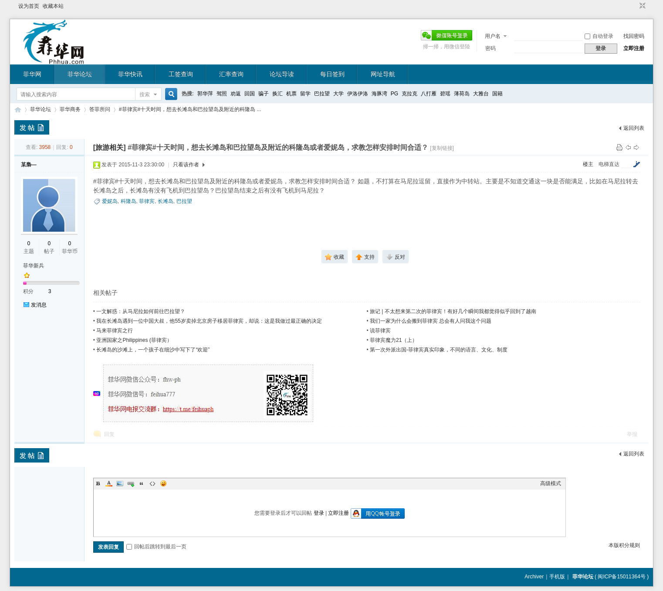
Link (130, 483)
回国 (249, 94)
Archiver (534, 577)
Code (152, 483)
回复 (109, 434)
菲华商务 (70, 109)
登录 (319, 513)
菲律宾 (147, 201)
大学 (338, 94)
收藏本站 (53, 6)
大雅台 (481, 94)
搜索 (144, 94)
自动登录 (599, 36)
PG (394, 94)
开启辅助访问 (634, 6)
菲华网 (32, 74)
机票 (291, 94)
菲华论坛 (80, 74)
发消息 (39, 305)
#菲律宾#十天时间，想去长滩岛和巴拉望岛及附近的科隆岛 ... (190, 109)
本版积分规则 (624, 545)
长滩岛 (165, 201)
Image (119, 483)
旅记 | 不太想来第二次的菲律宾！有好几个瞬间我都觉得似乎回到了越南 (453, 311)
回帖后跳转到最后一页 (156, 547)
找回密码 (633, 36)
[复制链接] (442, 148)
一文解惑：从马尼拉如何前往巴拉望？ (140, 311)
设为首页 (28, 6)
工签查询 (181, 74)
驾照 (221, 94)
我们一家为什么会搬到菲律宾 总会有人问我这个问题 (430, 321)
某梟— (29, 165)
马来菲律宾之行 (114, 331)
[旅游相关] (109, 147)
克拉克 (409, 94)
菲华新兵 (33, 266)
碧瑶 (445, 94)
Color (109, 483)
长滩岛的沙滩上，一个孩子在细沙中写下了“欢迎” (153, 350)
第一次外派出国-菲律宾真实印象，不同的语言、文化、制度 (438, 350)
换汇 (277, 94)
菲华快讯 (130, 74)
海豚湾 (379, 94)
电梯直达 (609, 164)
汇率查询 (231, 74)
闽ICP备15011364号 (621, 577)
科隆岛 (128, 201)
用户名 (493, 36)
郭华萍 (205, 94)
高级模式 (550, 483)
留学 (305, 94)
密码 (490, 48)
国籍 (497, 94)
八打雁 (428, 94)
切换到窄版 (641, 6)
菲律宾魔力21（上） (393, 340)
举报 (632, 434)
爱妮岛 (110, 201)
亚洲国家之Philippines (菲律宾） (134, 340)
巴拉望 (322, 94)
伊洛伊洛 (357, 94)
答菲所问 (99, 109)
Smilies (163, 483)
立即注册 (633, 48)
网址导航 (383, 74)
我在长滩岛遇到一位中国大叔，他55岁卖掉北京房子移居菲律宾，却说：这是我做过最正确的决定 (208, 321)
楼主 (588, 164)
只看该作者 (186, 165)
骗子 (263, 94)
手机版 (557, 577)
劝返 (235, 94)
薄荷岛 (462, 94)
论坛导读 (282, 74)
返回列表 (633, 128)
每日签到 (332, 74)
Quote (141, 483)
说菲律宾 (380, 331)
